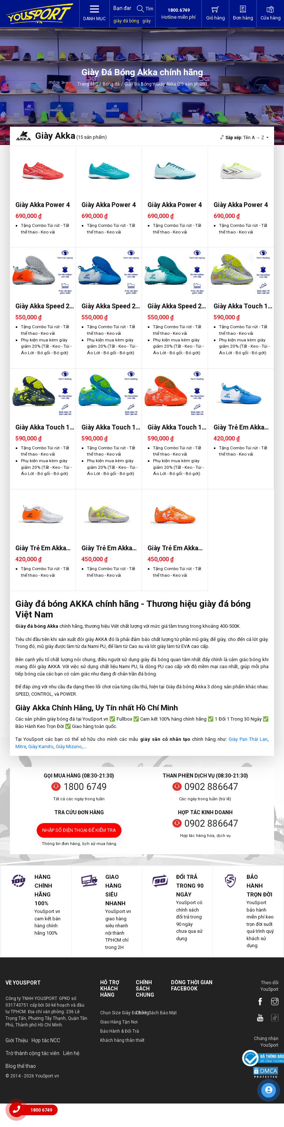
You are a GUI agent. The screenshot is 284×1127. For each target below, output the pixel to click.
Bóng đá (111, 84)
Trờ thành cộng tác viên (32, 1053)
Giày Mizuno (69, 746)
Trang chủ (87, 84)
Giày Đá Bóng (138, 84)
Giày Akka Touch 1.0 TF (243, 306)
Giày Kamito (41, 746)
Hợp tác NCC (46, 1040)
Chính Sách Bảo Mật (156, 1012)
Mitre (20, 746)
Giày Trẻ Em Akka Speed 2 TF (239, 427)
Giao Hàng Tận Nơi (119, 1022)
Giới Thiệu (17, 1040)
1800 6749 (85, 787)
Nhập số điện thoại (79, 830)
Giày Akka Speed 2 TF (42, 306)
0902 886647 (211, 787)
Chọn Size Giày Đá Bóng (124, 1012)
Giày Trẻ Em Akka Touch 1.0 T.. (106, 548)
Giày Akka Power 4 (42, 205)
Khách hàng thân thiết (122, 1040)
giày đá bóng (126, 20)
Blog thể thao (21, 1066)
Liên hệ (71, 1053)
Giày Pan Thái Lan (248, 739)
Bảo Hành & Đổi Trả (119, 1031)
